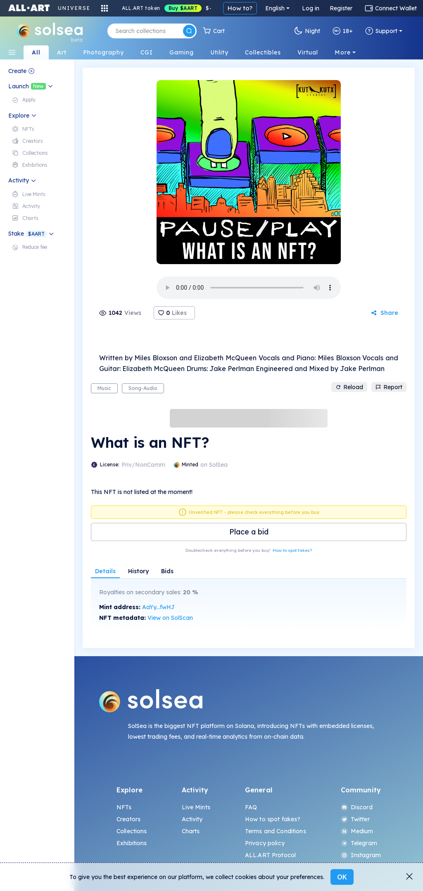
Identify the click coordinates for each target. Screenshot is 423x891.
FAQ (251, 807)
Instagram (361, 855)
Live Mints (196, 807)
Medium (357, 831)
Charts (191, 831)
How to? (240, 8)
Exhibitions (131, 843)
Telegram (359, 843)
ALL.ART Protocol (270, 855)
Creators (128, 819)
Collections (131, 831)
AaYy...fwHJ (158, 607)
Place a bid (249, 531)
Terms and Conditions (275, 831)
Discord (357, 807)
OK (342, 877)
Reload (349, 387)
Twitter (355, 819)
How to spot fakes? (292, 550)
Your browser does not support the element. (249, 288)
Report (388, 387)
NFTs (124, 807)
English (275, 8)
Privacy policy (265, 843)
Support (381, 31)
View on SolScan (170, 618)
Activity (192, 819)
